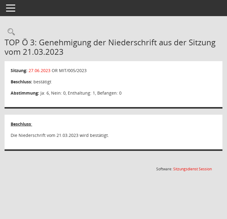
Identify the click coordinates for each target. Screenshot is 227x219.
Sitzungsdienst (192, 169)
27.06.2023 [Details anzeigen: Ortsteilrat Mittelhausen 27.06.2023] (39, 70)
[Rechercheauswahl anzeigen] (10, 32)
